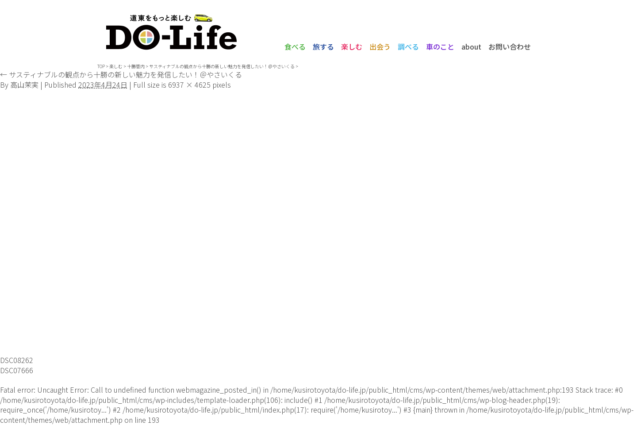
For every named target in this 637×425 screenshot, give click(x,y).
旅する (323, 46)
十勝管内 (136, 66)
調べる (408, 46)
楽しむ (351, 46)
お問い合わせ (509, 46)
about (471, 46)
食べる (295, 46)
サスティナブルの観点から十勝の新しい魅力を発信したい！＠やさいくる (222, 66)
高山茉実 (24, 84)
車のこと (440, 46)
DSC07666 (16, 370)
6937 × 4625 (189, 84)
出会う (380, 46)
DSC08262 (16, 360)
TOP (101, 66)
